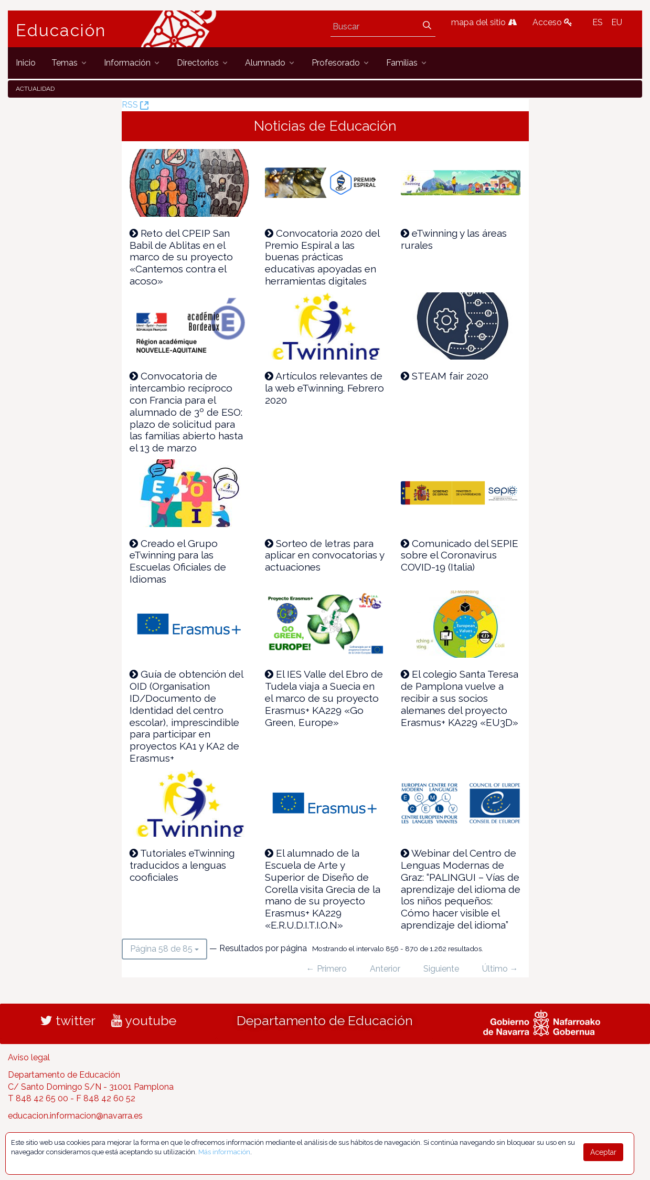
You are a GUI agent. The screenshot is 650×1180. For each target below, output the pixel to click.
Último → (500, 969)
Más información (224, 1152)
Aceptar (603, 1152)
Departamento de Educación (325, 1020)
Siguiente (441, 969)
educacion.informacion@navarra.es (75, 1116)
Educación (61, 30)
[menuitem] (26, 62)
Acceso (552, 22)
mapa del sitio (484, 22)
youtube (143, 1020)
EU (616, 22)
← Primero (326, 969)
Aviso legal (29, 1057)
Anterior (385, 969)
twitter (67, 1020)
